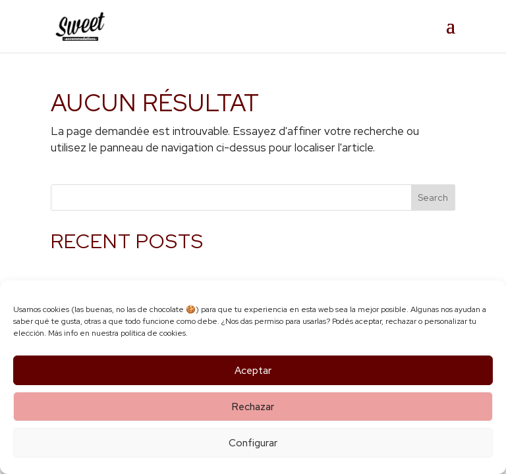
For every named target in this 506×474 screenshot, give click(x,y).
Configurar (253, 443)
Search (433, 197)
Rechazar (253, 406)
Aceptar (253, 370)
